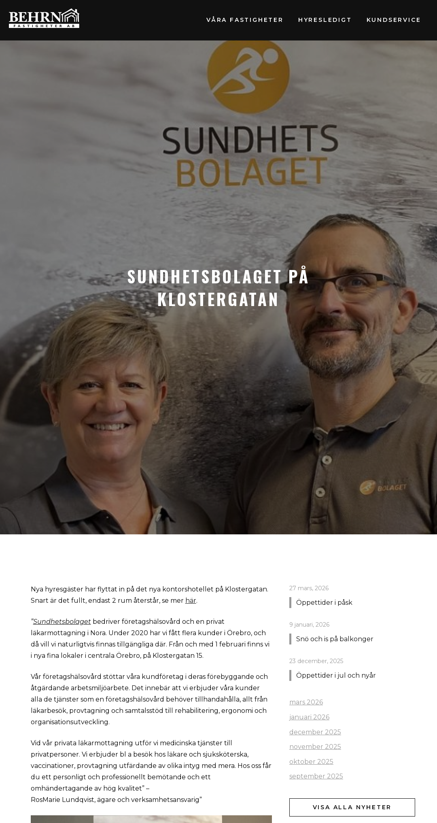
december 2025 (315, 732)
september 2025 (316, 776)
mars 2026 (306, 702)
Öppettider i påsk (324, 602)
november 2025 (315, 747)
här (190, 600)
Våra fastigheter (245, 19)
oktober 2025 (311, 762)
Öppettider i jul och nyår (336, 675)
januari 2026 (309, 717)
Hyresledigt (325, 19)
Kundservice (394, 19)
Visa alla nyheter (352, 807)
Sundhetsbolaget (62, 621)
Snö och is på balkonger (334, 639)
